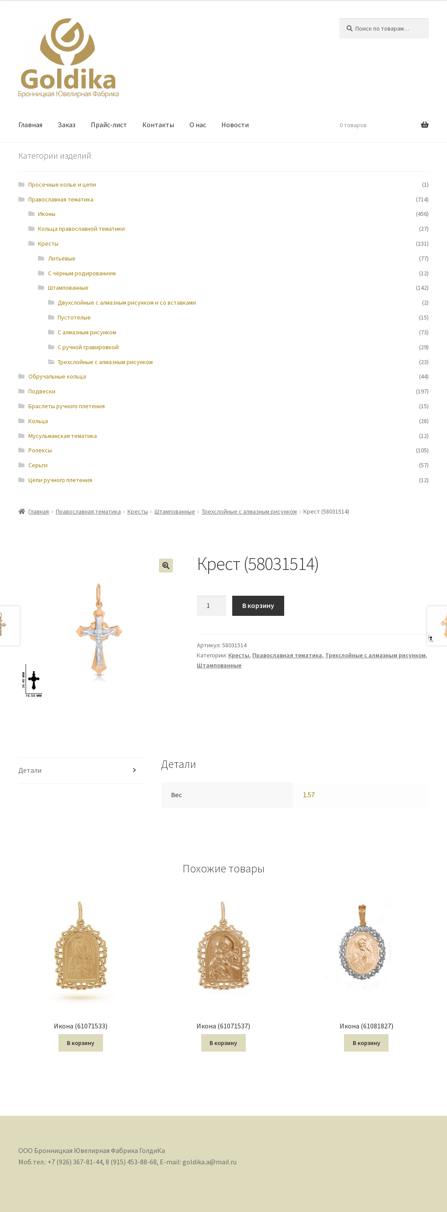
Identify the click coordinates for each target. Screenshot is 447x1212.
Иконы (46, 214)
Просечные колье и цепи (62, 184)
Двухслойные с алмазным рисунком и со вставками (127, 302)
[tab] (80, 771)
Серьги (38, 465)
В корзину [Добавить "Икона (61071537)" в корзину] (223, 1043)
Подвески (41, 391)
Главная (30, 124)
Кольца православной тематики (81, 229)
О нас (197, 124)
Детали (29, 770)
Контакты (158, 124)
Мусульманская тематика (62, 436)
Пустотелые (74, 317)
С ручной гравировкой (88, 347)
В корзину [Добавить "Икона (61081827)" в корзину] (366, 1043)
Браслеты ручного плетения (66, 406)
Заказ (67, 124)
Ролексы (40, 450)
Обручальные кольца (57, 376)
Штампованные (68, 288)
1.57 (309, 794)
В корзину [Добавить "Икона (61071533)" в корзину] (80, 1043)
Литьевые (62, 258)
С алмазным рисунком (87, 332)
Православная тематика (60, 199)
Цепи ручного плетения (60, 480)
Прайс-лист (109, 124)
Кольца (38, 421)
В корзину (258, 605)
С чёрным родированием (82, 273)
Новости (235, 124)
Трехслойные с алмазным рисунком (105, 362)
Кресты (48, 243)
